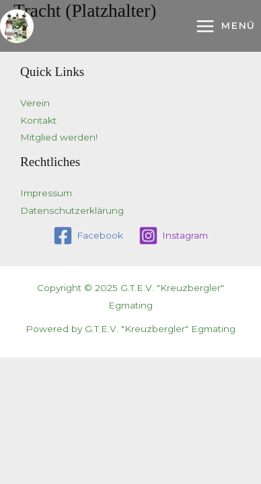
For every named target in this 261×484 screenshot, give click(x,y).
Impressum (46, 193)
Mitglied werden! (59, 137)
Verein (35, 102)
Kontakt (38, 120)
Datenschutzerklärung (72, 210)
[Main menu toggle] (224, 26)
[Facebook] (88, 235)
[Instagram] (173, 235)
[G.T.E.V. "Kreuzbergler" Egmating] (17, 26)
